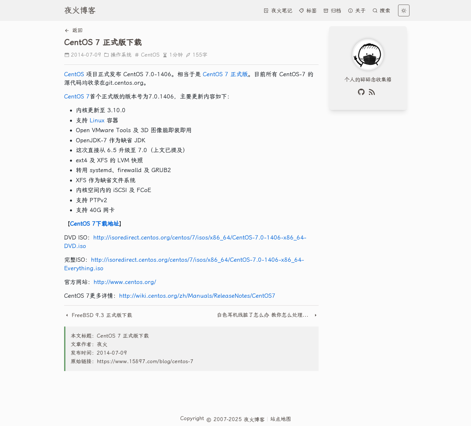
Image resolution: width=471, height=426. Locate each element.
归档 (332, 11)
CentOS (147, 55)
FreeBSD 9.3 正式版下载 (98, 315)
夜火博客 (80, 10)
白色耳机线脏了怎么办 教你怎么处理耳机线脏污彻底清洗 (265, 315)
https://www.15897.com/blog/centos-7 (145, 361)
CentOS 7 (77, 96)
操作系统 (117, 55)
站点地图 (280, 419)
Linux (97, 120)
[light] (404, 10)
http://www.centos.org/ (125, 281)
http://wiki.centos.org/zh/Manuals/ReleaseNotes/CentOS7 (197, 295)
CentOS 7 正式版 (225, 74)
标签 (308, 11)
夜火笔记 (278, 11)
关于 (357, 11)
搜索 (381, 11)
